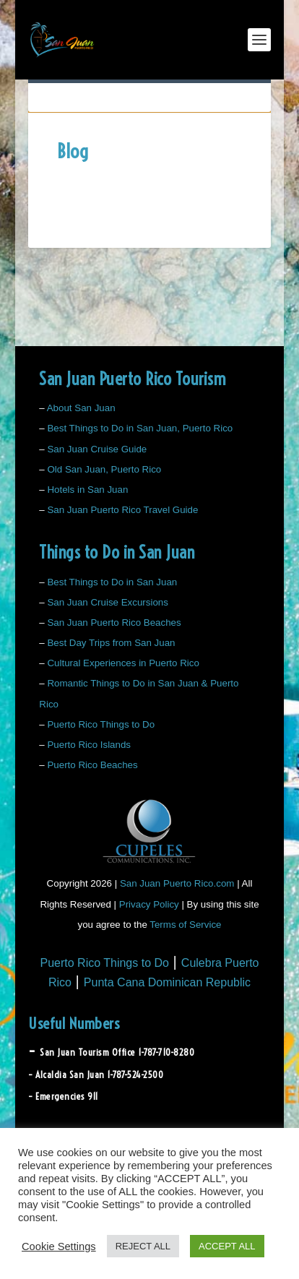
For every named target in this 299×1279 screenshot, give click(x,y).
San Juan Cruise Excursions (107, 602)
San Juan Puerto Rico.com (177, 883)
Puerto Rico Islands (89, 744)
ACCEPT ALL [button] (227, 1246)
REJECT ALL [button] (143, 1246)
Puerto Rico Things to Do (101, 724)
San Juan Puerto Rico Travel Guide (122, 509)
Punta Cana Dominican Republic (167, 982)
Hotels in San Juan (87, 489)
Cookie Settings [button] (59, 1246)
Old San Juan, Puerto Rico (104, 469)
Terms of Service (185, 924)
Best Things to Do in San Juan (112, 582)
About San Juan (81, 407)
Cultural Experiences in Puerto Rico (123, 663)
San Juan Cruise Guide (97, 449)
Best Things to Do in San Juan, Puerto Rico (140, 428)
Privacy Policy (149, 904)
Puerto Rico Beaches (92, 764)
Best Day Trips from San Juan (111, 642)
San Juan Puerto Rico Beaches (114, 622)
